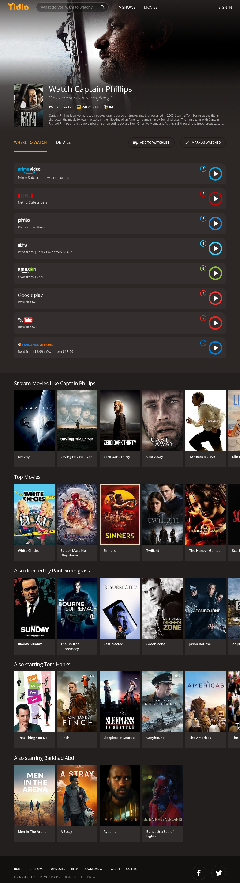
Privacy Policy (50, 877)
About (115, 869)
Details (63, 142)
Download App (94, 869)
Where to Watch (30, 142)
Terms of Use (73, 877)
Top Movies (57, 869)
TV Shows (126, 7)
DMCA (91, 877)
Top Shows (35, 869)
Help (74, 869)
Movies (151, 7)
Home (18, 869)
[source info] (202, 169)
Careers (131, 869)
